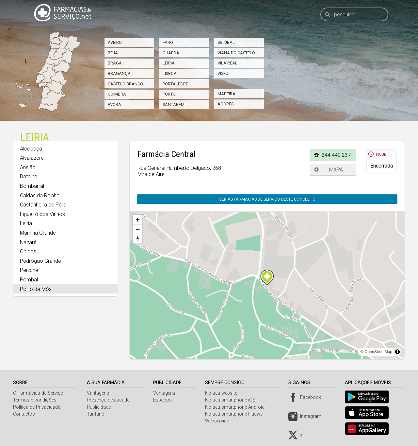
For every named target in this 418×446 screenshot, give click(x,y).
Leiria (169, 63)
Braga (115, 63)
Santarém (174, 104)
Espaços (164, 400)
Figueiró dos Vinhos (42, 214)
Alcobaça (31, 149)
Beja (113, 52)
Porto (169, 94)
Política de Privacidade (36, 407)
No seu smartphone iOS (233, 400)
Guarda (171, 52)
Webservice (220, 421)
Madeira (226, 93)
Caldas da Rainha (39, 195)
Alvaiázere (32, 158)
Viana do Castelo (236, 52)
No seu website (224, 393)
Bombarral (32, 186)
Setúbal (226, 42)
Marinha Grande (38, 233)
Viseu (222, 73)
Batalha (28, 176)
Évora (114, 104)
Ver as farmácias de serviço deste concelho (267, 199)
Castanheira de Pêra (43, 205)
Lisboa (170, 73)
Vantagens (99, 393)
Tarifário (96, 414)
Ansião (28, 167)
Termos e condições (34, 400)
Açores (225, 103)
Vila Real (227, 63)
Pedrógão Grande (40, 261)
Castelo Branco (125, 83)
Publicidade (100, 407)
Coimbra (117, 94)
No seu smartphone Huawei (237, 414)
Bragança (119, 73)
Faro (168, 42)
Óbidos (28, 251)
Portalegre (175, 83)
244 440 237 (336, 155)
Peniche (29, 270)
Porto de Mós (36, 289)
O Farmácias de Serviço (38, 393)
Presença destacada (109, 400)
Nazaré (28, 242)
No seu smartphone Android (237, 407)
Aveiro (115, 42)
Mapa (336, 170)
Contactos (24, 414)
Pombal (29, 280)
